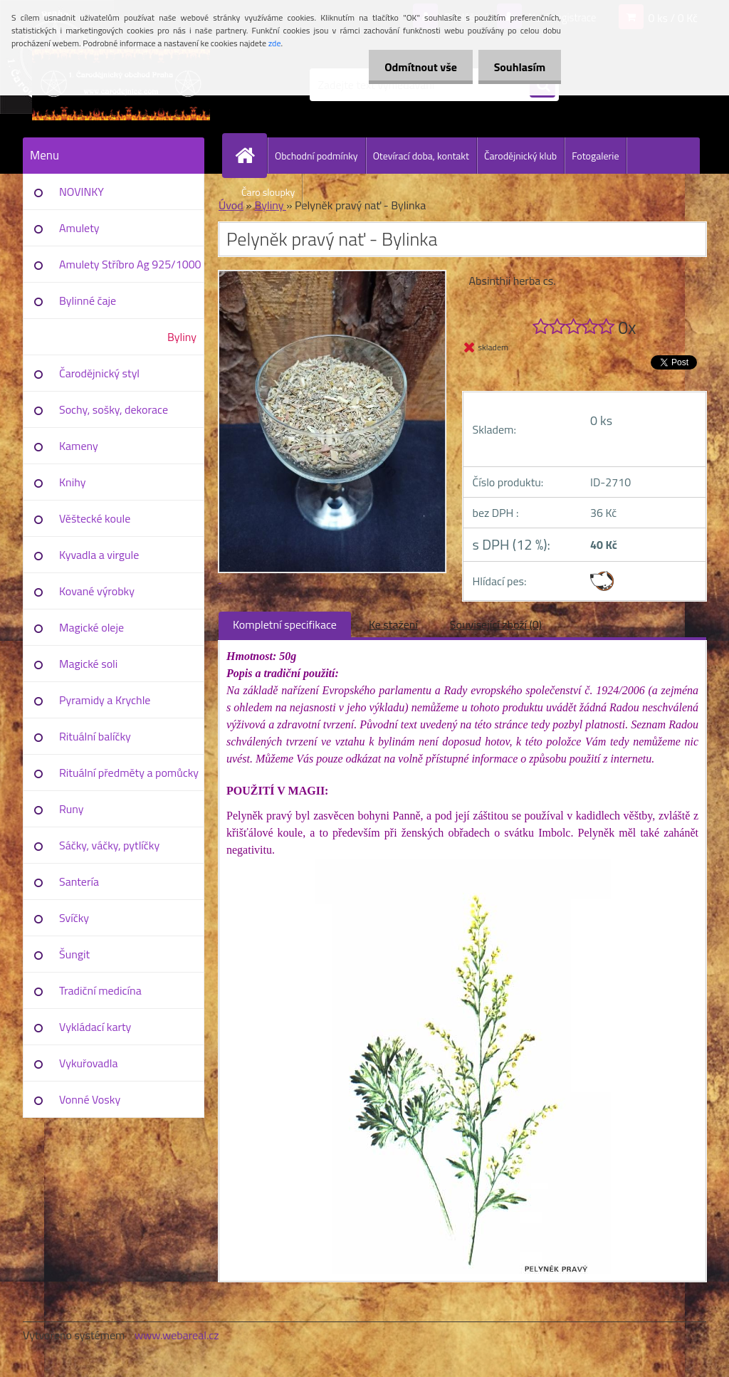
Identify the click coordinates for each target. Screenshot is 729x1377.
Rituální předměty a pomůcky (129, 772)
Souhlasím (517, 66)
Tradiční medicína (100, 990)
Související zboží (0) (496, 624)
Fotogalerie (595, 155)
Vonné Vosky (89, 1099)
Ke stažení (393, 624)
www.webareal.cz (177, 1335)
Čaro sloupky (268, 191)
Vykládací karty (95, 1026)
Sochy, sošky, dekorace (113, 409)
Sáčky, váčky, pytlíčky (109, 845)
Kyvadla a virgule (99, 554)
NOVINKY (81, 191)
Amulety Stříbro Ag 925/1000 (130, 264)
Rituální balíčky (95, 736)
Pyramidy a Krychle (104, 699)
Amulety (79, 227)
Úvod (231, 205)
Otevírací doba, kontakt (421, 155)
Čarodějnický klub (520, 155)
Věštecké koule (94, 518)
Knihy (72, 482)
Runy (71, 808)
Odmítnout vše (414, 66)
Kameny (78, 445)
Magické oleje (91, 627)
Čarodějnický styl (99, 373)
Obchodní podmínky (316, 155)
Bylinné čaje (87, 300)
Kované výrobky (97, 591)
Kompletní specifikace (285, 624)
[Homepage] (250, 155)
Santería (79, 881)
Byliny (181, 336)
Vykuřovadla (88, 1063)
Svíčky (74, 917)
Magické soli (88, 663)
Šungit (74, 954)
